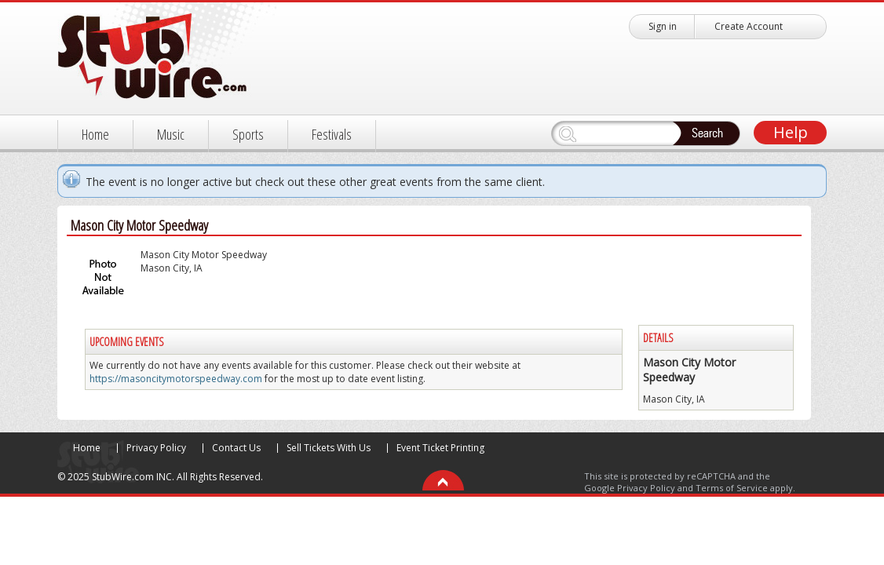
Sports (248, 134)
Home (95, 134)
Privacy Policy (156, 447)
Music (170, 134)
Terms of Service (732, 488)
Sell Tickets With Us (329, 447)
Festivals (332, 134)
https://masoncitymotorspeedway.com (175, 378)
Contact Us (236, 447)
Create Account (748, 26)
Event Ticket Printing (440, 447)
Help (790, 132)
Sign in (662, 26)
